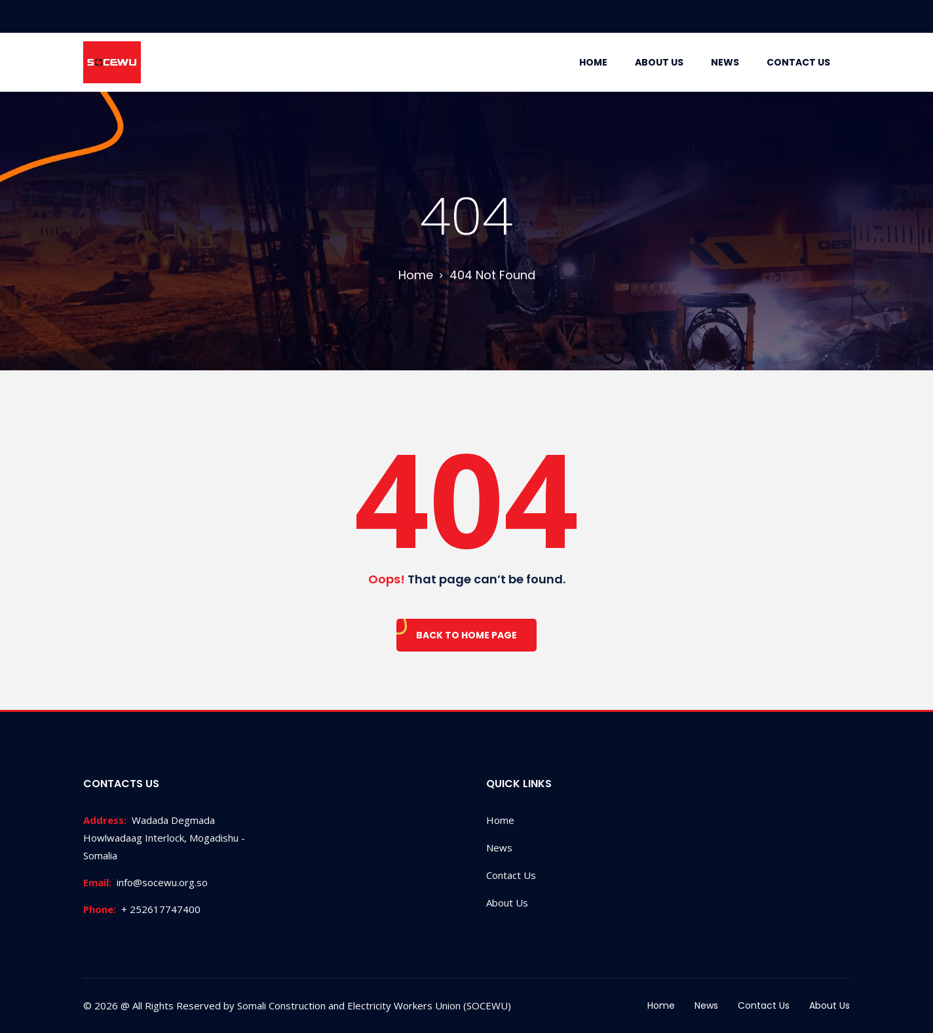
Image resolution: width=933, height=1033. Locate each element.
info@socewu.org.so (145, 882)
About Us (659, 62)
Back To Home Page (466, 635)
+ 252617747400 (141, 909)
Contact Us (798, 62)
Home (593, 62)
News (725, 62)
